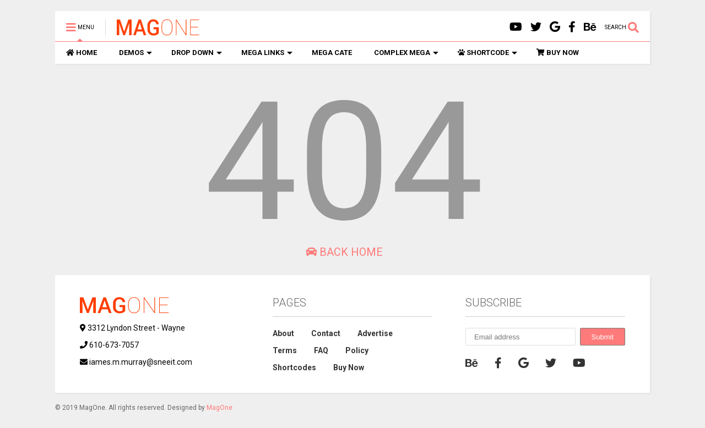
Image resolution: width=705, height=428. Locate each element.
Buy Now (348, 367)
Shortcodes (294, 367)
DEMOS (135, 52)
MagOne (219, 407)
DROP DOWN (196, 52)
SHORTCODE (487, 52)
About (283, 333)
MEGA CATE (332, 52)
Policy (356, 350)
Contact (325, 333)
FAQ (321, 350)
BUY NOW (557, 52)
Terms (285, 350)
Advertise (375, 333)
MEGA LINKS (266, 52)
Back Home (344, 252)
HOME (81, 52)
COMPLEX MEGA (406, 52)
